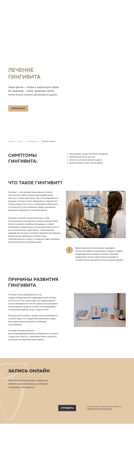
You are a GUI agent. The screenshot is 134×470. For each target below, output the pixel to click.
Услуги (20, 141)
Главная (11, 141)
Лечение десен (32, 141)
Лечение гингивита (49, 141)
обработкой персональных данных (99, 409)
